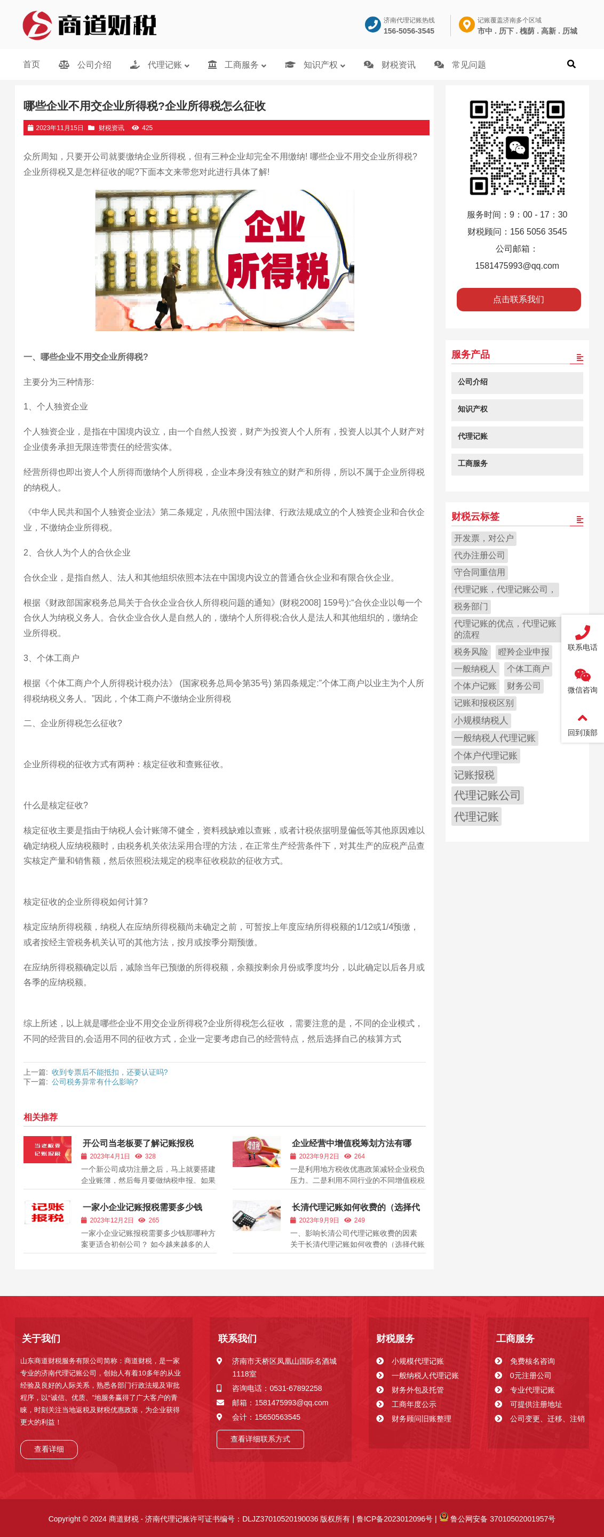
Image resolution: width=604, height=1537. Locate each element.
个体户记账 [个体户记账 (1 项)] (475, 685)
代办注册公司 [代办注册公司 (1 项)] (479, 555)
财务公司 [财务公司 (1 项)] (524, 685)
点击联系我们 (518, 299)
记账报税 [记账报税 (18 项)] (474, 774)
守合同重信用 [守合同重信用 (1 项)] (479, 572)
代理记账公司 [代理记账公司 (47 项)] (487, 795)
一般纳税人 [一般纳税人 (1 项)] (475, 668)
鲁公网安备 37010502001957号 (497, 1519)
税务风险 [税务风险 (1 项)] (471, 651)
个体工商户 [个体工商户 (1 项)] (528, 668)
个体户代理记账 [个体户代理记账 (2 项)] (486, 756)
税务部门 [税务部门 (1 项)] (471, 606)
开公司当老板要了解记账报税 (138, 1143)
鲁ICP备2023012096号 (393, 1519)
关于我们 (41, 1338)
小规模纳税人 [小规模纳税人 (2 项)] (481, 720)
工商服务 (515, 1338)
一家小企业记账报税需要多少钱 (142, 1207)
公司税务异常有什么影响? (95, 1081)
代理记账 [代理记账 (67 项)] (476, 816)
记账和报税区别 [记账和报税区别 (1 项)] (484, 702)
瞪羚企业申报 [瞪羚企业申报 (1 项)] (524, 651)
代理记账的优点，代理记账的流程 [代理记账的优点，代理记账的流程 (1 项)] (505, 629)
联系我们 (237, 1338)
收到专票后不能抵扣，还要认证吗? (110, 1072)
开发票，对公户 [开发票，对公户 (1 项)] (484, 538)
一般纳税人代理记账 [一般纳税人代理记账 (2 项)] (495, 738)
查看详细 (49, 1449)
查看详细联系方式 (260, 1439)
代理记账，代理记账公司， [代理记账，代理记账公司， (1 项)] (505, 589)
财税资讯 (111, 128)
